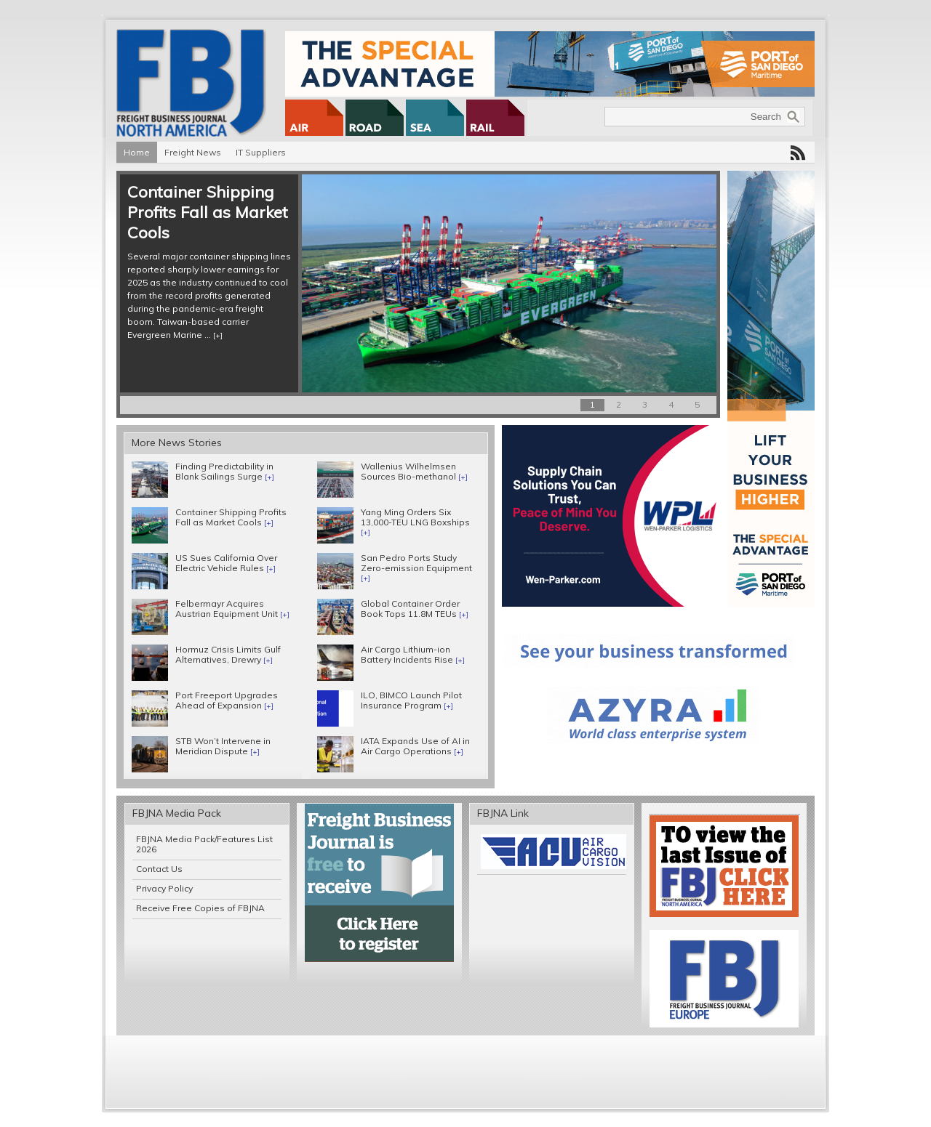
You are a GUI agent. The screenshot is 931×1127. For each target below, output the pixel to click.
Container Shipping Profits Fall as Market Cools (207, 212)
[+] (218, 335)
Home (137, 152)
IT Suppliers (261, 152)
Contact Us (159, 868)
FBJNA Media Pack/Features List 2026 (204, 844)
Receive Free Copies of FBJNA (200, 907)
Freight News (192, 152)
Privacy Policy (164, 888)
